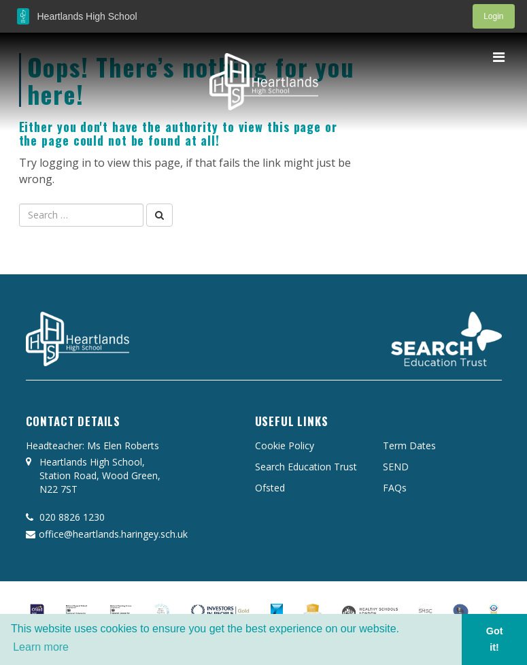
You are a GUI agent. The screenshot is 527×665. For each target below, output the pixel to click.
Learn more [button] (41, 647)
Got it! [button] (494, 639)
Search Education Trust (306, 466)
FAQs (395, 487)
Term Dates (409, 445)
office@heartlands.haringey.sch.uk (107, 534)
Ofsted (270, 487)
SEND (396, 466)
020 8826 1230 (65, 516)
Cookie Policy (284, 445)
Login (493, 16)
